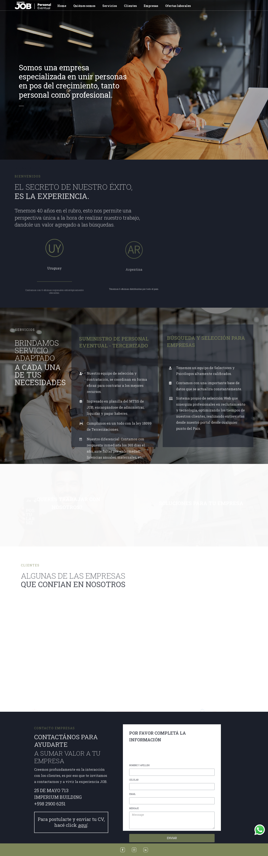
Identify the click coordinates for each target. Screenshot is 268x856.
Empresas (151, 6)
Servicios (109, 6)
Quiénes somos (84, 6)
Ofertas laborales (178, 6)
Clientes (130, 6)
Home (61, 6)
